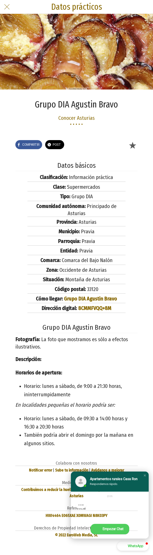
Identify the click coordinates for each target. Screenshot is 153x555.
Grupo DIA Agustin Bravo (90, 299)
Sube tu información (71, 470)
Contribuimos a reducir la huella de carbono (57, 489)
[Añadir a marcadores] (132, 145)
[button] (145, 475)
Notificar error (40, 470)
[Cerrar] (7, 7)
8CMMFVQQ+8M (94, 308)
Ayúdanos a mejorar (107, 470)
